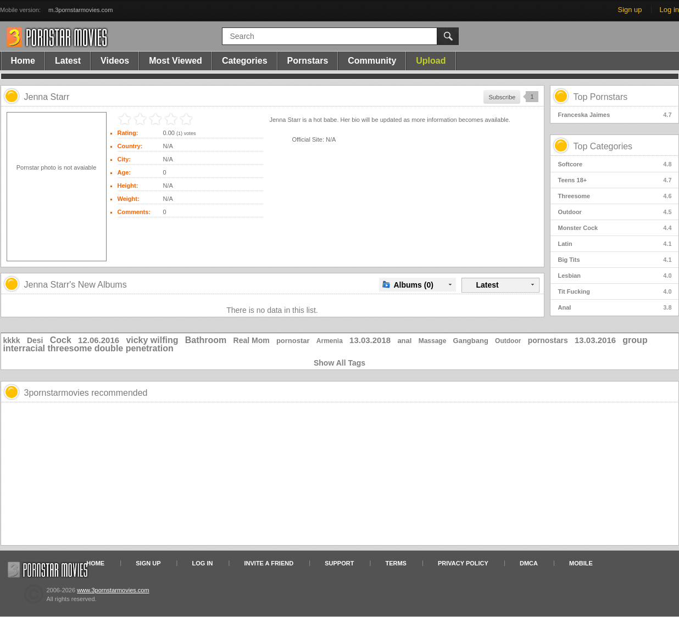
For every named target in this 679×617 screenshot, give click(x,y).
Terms (396, 563)
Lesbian (615, 275)
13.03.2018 (370, 340)
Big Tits (615, 259)
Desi (35, 340)
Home (23, 60)
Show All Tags (339, 362)
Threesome (615, 196)
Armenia (329, 341)
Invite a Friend (269, 563)
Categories (245, 60)
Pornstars (308, 60)
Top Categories (603, 146)
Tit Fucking (615, 291)
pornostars (548, 340)
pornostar (293, 340)
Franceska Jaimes (615, 115)
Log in (669, 9)
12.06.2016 (98, 340)
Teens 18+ (615, 180)
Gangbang (470, 340)
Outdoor (615, 212)
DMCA (529, 563)
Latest (68, 60)
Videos (115, 60)
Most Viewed (175, 60)
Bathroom (206, 340)
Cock (60, 340)
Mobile (581, 563)
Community (372, 60)
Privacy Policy (463, 563)
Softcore (615, 164)
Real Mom (251, 340)
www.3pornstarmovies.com (113, 590)
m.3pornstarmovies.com (80, 10)
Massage (433, 341)
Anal (615, 307)
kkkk (11, 340)
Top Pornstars (601, 97)
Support (339, 563)
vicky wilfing (152, 340)
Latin (615, 244)
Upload (431, 60)
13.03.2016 (595, 340)
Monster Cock (615, 228)
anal (404, 340)
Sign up (629, 9)
